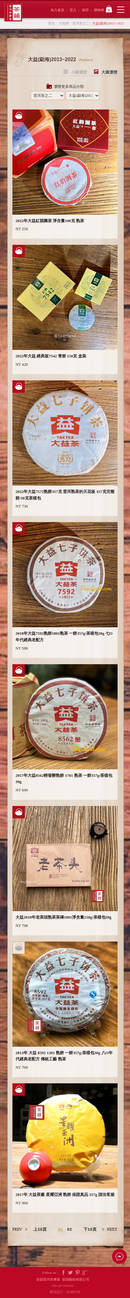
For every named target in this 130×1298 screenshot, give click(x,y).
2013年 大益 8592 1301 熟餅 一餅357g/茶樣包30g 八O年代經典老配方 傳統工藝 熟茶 (64, 1056)
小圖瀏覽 (79, 72)
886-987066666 (65, 1285)
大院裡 (64, 23)
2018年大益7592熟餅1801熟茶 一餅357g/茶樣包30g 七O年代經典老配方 (64, 636)
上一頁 (20, 1229)
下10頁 (89, 1229)
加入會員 (57, 10)
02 (69, 1229)
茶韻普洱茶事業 (13, 12)
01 (60, 1229)
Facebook (63, 1272)
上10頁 (40, 1229)
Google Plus (85, 1272)
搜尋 (85, 10)
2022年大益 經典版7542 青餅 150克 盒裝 (51, 356)
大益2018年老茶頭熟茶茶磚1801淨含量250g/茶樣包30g (63, 917)
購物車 (103, 9)
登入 (72, 10)
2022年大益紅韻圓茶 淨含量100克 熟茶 (50, 220)
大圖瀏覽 (109, 72)
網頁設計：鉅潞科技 (65, 1292)
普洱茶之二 (80, 23)
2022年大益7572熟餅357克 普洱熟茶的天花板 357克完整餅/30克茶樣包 (65, 494)
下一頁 (110, 1229)
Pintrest (77, 1272)
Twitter (70, 1272)
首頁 (51, 23)
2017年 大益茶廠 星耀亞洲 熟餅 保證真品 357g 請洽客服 (65, 1194)
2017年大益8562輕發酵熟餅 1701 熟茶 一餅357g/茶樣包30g (64, 778)
